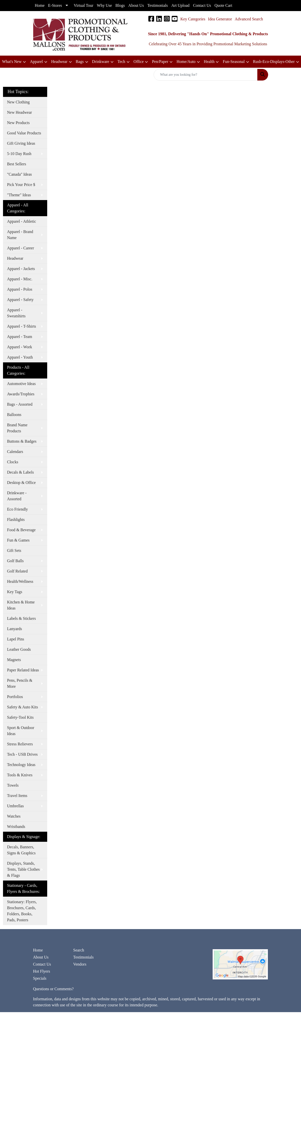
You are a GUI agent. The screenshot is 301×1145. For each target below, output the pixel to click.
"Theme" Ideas (19, 195)
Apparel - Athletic (21, 221)
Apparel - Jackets (21, 268)
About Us (41, 957)
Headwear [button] (59, 61)
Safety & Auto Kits (22, 707)
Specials (39, 978)
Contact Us (42, 964)
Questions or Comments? (53, 989)
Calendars (15, 451)
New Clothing (18, 102)
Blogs (120, 5)
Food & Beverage (21, 530)
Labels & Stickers (21, 618)
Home (38, 950)
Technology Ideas (21, 764)
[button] (141, 62)
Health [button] (209, 61)
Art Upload (180, 5)
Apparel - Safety (20, 299)
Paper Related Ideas (23, 670)
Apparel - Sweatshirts (16, 313)
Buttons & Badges (21, 441)
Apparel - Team (19, 336)
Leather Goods (19, 649)
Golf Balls (15, 561)
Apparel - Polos (19, 289)
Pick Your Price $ (21, 184)
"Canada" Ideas (19, 174)
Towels (13, 785)
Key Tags (14, 592)
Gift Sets (14, 550)
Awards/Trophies (20, 394)
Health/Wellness (20, 581)
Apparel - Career (20, 248)
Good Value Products (24, 133)
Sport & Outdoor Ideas (20, 731)
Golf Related (17, 571)
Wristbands (16, 826)
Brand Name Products (17, 428)
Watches (14, 816)
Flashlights (16, 519)
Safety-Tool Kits (20, 717)
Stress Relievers (20, 744)
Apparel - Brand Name (20, 235)
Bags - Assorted (19, 404)
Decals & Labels (20, 472)
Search (78, 950)
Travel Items (17, 795)
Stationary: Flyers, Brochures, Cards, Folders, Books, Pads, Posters (22, 911)
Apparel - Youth (20, 357)
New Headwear (19, 112)
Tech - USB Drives (22, 754)
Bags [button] (80, 61)
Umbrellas (15, 806)
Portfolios (15, 697)
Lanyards (14, 629)
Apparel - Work (19, 347)
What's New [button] (12, 61)
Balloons (14, 414)
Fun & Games (18, 540)
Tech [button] (121, 61)
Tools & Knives (19, 775)
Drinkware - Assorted (17, 496)
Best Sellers (16, 164)
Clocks (12, 462)
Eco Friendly (17, 509)
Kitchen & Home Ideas (21, 605)
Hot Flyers (41, 971)
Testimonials (83, 957)
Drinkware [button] (100, 61)
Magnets (14, 660)
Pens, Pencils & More (19, 683)
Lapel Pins (15, 639)
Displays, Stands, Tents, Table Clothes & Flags (23, 869)
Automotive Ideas (21, 383)
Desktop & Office (21, 482)
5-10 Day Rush (19, 153)
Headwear (15, 258)
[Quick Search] (206, 75)
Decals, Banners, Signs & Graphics (21, 850)
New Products (18, 123)
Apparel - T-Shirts (21, 326)
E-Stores (55, 5)
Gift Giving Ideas (21, 143)
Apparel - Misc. (19, 279)
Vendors (79, 964)
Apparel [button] (36, 61)
